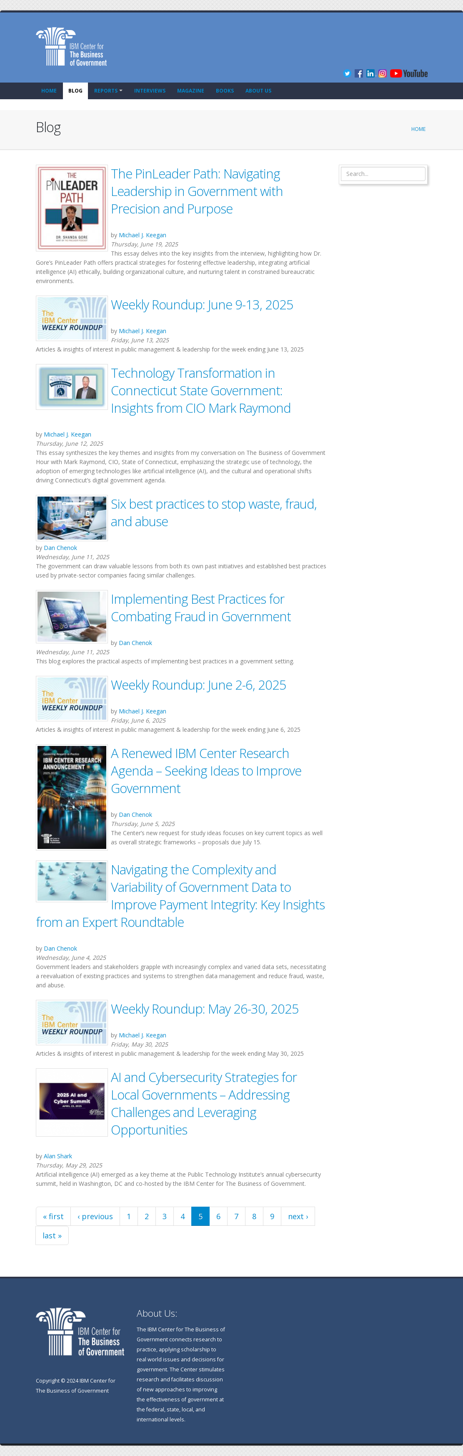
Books (225, 90)
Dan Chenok (60, 548)
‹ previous (95, 1216)
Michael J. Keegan (142, 235)
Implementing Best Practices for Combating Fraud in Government (201, 607)
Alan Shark (58, 1156)
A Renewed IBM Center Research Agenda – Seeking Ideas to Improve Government (206, 770)
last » (52, 1235)
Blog (75, 90)
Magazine (190, 90)
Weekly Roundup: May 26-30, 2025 (205, 1008)
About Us (258, 90)
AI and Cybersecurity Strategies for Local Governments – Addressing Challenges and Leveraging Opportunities (204, 1103)
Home (49, 90)
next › (298, 1216)
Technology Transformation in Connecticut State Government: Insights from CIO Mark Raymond (201, 390)
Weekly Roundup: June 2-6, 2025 (198, 684)
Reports (106, 90)
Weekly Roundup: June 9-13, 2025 (202, 304)
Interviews (149, 90)
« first (53, 1216)
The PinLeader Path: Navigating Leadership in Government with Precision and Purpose (197, 191)
